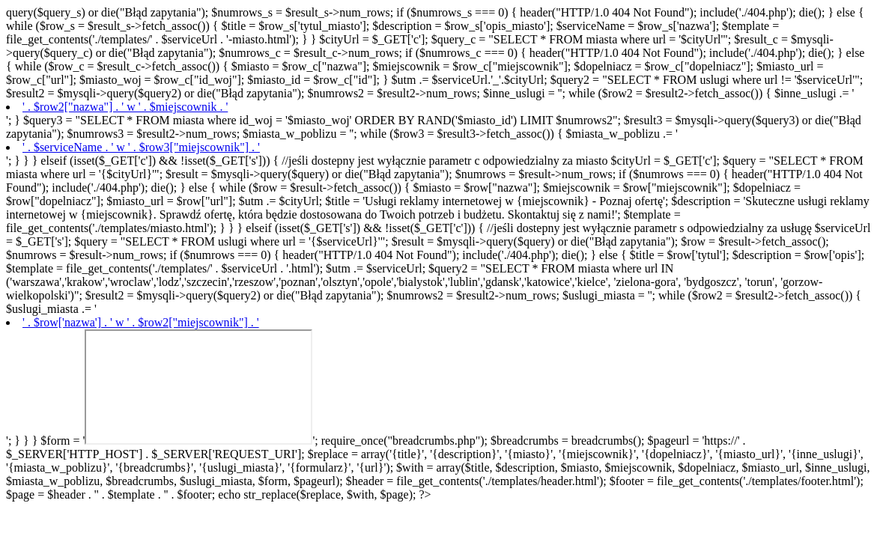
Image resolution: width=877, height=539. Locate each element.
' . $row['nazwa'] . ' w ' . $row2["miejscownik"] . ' (140, 322)
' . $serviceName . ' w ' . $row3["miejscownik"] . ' (141, 147)
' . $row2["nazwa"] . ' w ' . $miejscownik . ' (125, 106)
